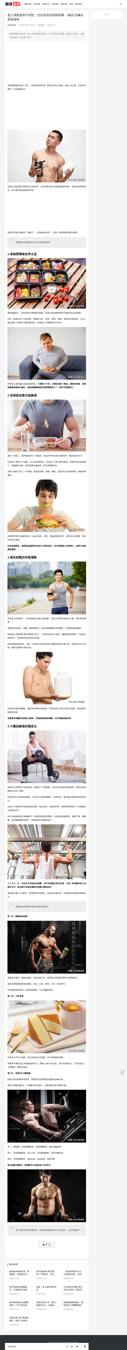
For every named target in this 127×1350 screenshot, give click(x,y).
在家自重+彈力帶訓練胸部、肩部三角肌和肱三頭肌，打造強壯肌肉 (19, 1319)
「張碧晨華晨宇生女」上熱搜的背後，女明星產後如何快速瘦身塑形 (73, 1273)
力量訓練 (54, 4)
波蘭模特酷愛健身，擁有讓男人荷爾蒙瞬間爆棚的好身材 (73, 1304)
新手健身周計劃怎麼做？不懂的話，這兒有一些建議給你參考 (46, 1273)
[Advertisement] (46, 63)
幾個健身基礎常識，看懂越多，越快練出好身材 (19, 1273)
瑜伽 (71, 4)
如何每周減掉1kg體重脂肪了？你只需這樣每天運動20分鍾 (19, 1304)
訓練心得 (45, 4)
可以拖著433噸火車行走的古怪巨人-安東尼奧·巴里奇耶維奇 (73, 1288)
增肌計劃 (64, 4)
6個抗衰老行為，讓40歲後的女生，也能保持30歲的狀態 (46, 1304)
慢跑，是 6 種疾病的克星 (46, 1288)
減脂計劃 (27, 4)
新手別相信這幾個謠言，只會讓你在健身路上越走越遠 (19, 1288)
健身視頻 (78, 4)
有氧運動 (36, 4)
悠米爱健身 (11, 25)
